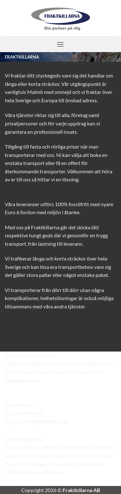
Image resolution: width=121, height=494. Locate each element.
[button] (60, 44)
